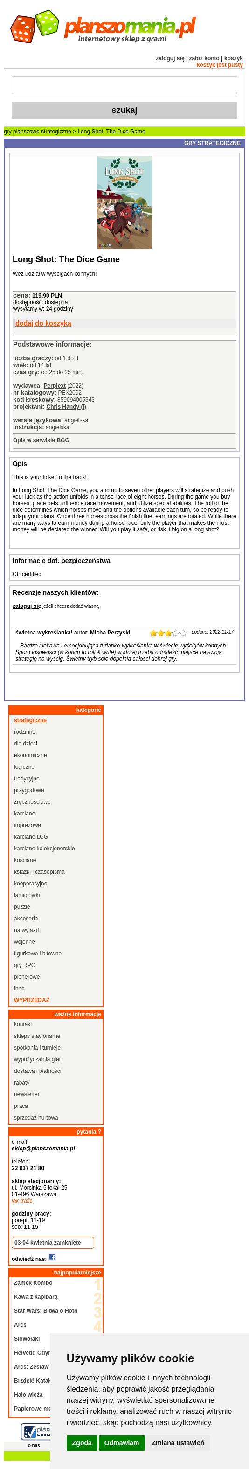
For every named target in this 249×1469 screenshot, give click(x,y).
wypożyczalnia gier (37, 1059)
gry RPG (24, 965)
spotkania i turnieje (37, 1047)
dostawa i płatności (37, 1071)
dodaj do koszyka (43, 323)
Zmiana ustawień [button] (178, 1443)
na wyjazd (26, 930)
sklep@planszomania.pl (43, 1148)
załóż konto (204, 58)
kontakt (23, 1024)
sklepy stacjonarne (37, 1036)
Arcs (20, 1325)
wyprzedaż (31, 1000)
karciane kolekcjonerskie (44, 848)
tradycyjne (27, 778)
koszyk (233, 58)
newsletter (27, 1094)
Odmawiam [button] (121, 1443)
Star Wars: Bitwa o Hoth (45, 1311)
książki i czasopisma (39, 872)
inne (19, 988)
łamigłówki (27, 895)
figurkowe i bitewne (38, 953)
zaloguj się (170, 58)
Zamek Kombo (33, 1283)
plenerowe (27, 977)
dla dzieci (25, 743)
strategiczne (56, 131)
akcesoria (26, 918)
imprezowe (27, 825)
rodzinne (24, 732)
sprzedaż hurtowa (36, 1117)
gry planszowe (22, 131)
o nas (34, 1445)
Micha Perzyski (110, 632)
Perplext (55, 386)
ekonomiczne (30, 755)
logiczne (24, 767)
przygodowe (29, 790)
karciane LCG (31, 837)
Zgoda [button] (82, 1443)
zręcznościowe (32, 802)
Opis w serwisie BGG (41, 440)
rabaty (21, 1082)
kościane (25, 860)
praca (21, 1106)
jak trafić (22, 1200)
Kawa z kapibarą (35, 1297)
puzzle (22, 907)
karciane (24, 813)
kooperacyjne (30, 883)
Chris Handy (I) (66, 407)
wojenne (24, 942)
